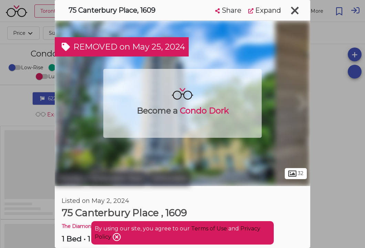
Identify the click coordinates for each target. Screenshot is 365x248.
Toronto (70, 178)
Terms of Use (209, 228)
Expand (264, 10)
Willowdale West (117, 178)
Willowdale (169, 178)
